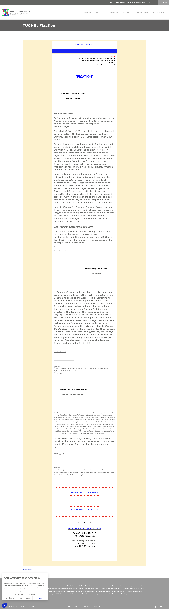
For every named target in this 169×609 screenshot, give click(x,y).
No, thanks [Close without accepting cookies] (10, 598)
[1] (54, 367)
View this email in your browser (84, 44)
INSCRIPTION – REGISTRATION (84, 492)
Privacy (87, 607)
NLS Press (120, 2)
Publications (141, 12)
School (87, 12)
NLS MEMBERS (158, 12)
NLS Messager (74, 607)
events (126, 12)
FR (166, 2)
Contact (151, 2)
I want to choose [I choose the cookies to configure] (24, 598)
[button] (4, 605)
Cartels (100, 12)
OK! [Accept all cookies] (40, 598)
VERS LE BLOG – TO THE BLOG (84, 509)
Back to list (27, 569)
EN (163, 2)
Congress (113, 12)
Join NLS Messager (136, 2)
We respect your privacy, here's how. (16, 591)
